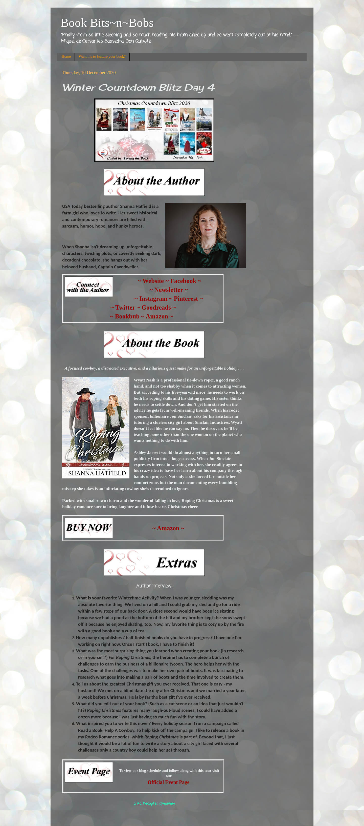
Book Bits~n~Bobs (107, 22)
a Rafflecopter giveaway (154, 804)
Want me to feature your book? (102, 56)
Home (66, 56)
